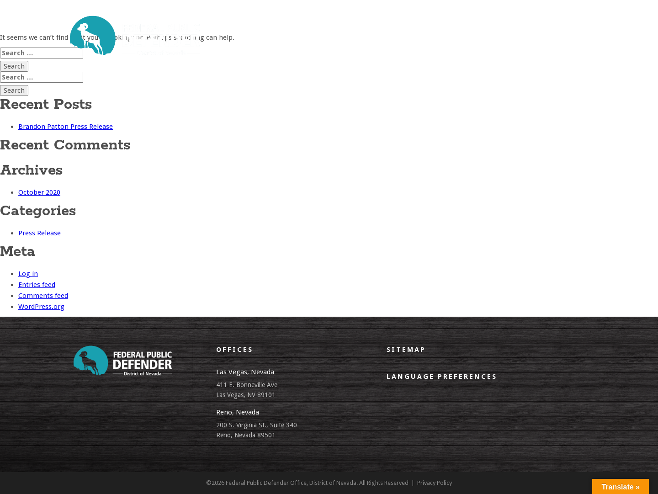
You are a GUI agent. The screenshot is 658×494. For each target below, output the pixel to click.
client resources (347, 31)
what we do (287, 31)
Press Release (39, 233)
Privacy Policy (434, 482)
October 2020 (39, 192)
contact (550, 31)
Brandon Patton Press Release (65, 126)
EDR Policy (450, 31)
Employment (502, 31)
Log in (28, 274)
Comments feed (43, 296)
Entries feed (36, 285)
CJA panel (403, 31)
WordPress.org (41, 307)
